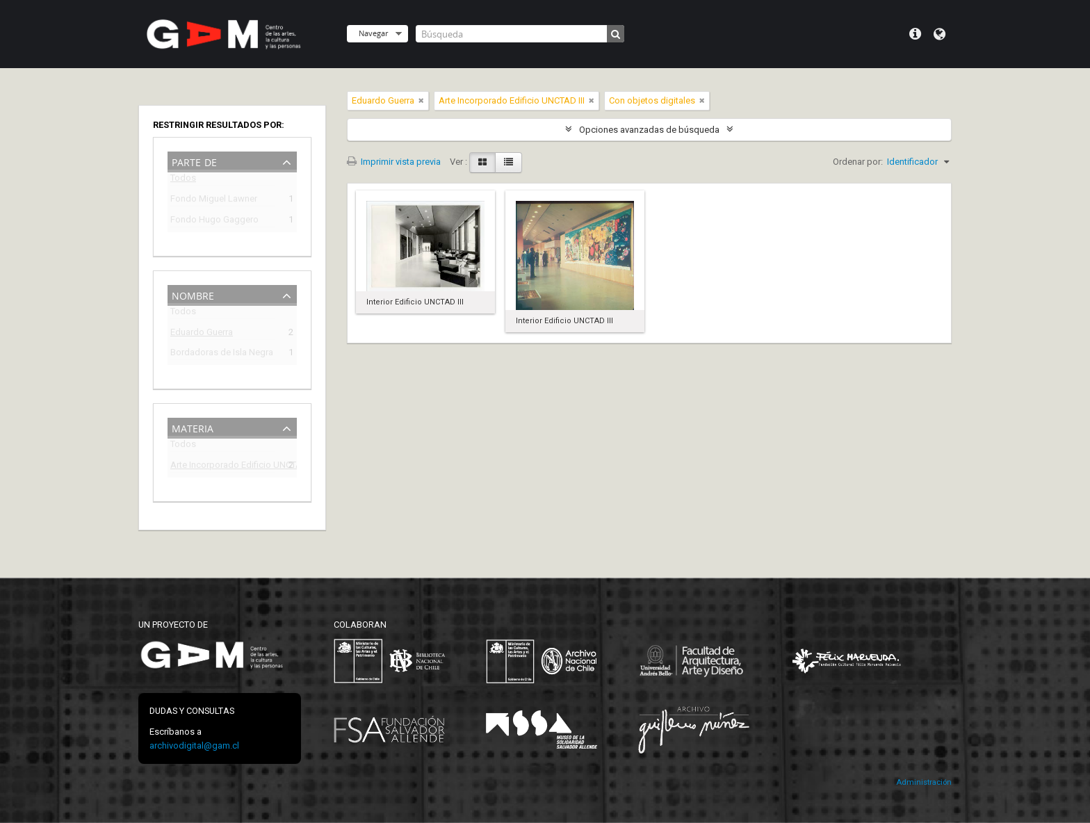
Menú (915, 34)
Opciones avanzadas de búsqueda (649, 129)
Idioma (939, 34)
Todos (183, 180)
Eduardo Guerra (201, 334)
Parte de (194, 161)
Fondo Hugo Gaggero (214, 221)
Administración (924, 782)
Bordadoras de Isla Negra (221, 354)
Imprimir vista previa (394, 161)
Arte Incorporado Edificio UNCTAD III (222, 467)
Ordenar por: (858, 161)
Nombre (193, 294)
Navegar (373, 33)
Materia (192, 427)
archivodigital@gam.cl (194, 745)
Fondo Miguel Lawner (213, 200)
